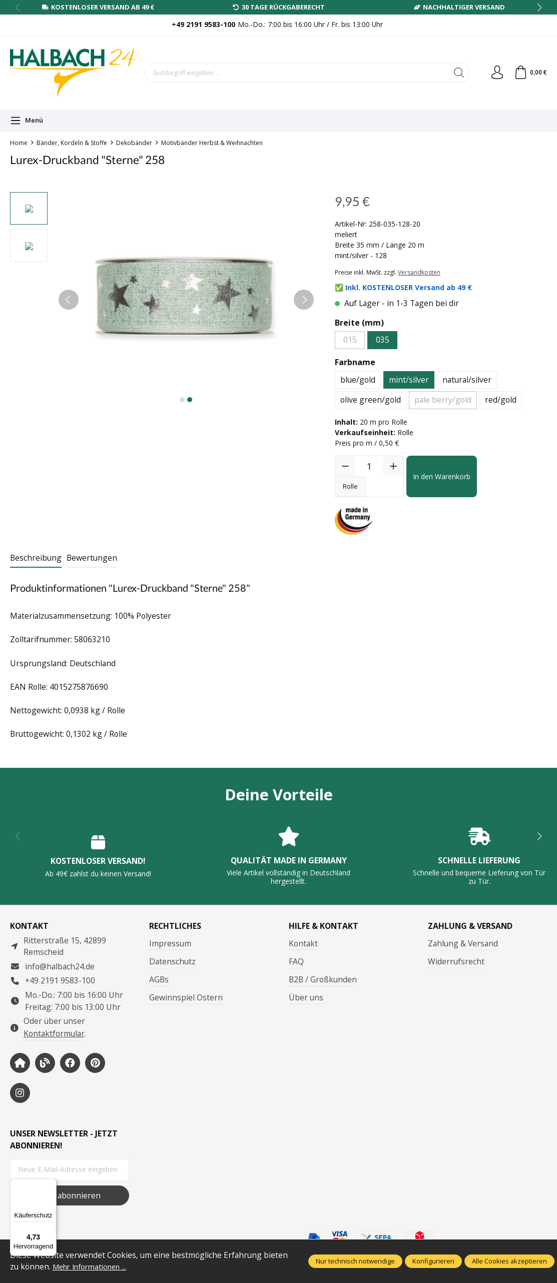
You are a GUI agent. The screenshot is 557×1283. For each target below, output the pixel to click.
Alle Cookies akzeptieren (509, 1260)
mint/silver (409, 379)
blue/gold (357, 379)
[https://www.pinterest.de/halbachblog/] (95, 1063)
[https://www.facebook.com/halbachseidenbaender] (70, 1063)
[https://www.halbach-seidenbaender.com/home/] (20, 1063)
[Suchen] (456, 73)
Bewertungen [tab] (92, 557)
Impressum (170, 943)
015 (350, 339)
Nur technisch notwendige (355, 1260)
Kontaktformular (54, 1033)
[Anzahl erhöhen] (393, 466)
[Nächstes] (304, 300)
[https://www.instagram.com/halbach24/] (20, 1093)
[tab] (36, 559)
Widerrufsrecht (456, 961)
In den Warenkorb (441, 476)
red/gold (500, 399)
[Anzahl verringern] (345, 466)
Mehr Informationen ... (94, 1266)
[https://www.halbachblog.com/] (45, 1063)
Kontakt (303, 943)
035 (382, 339)
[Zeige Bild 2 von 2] (189, 399)
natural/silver (466, 379)
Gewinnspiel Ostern (186, 997)
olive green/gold (370, 399)
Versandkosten (419, 272)
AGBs (159, 979)
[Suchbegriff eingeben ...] (295, 73)
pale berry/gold (442, 399)
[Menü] (26, 121)
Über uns (306, 997)
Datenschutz (172, 961)
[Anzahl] (369, 466)
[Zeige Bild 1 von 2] (182, 399)
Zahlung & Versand (463, 943)
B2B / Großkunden (323, 979)
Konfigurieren (433, 1260)
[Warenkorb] (529, 73)
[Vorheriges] (69, 300)
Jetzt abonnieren (70, 1195)
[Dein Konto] (494, 73)
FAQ (296, 961)
